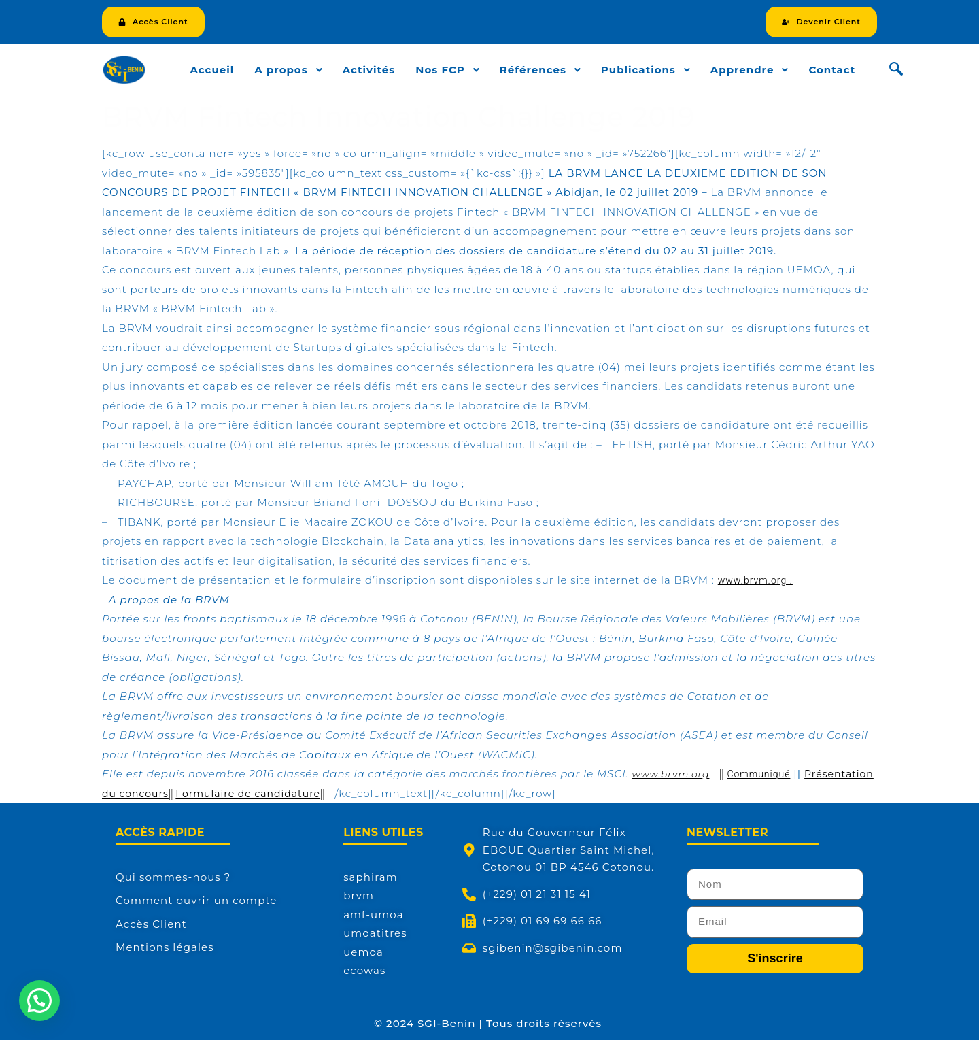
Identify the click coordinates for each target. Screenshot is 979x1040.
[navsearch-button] (896, 70)
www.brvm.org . (755, 580)
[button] (39, 1000)
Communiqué (758, 774)
